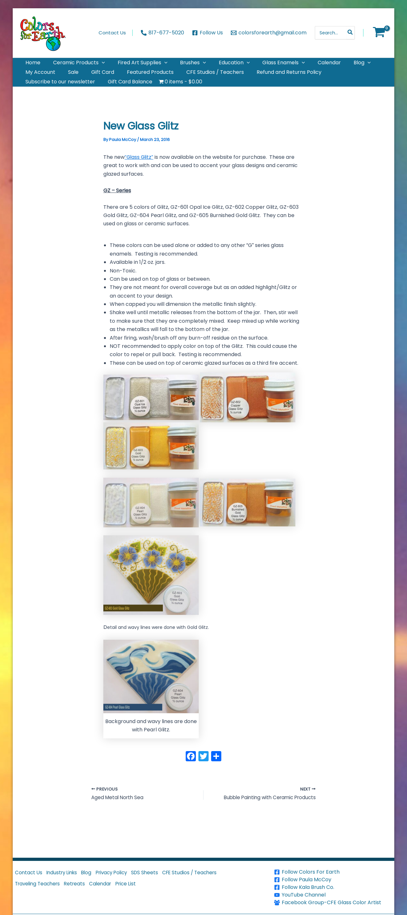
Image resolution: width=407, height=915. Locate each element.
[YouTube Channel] (333, 895)
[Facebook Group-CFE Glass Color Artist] (333, 902)
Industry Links (67, 874)
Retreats (82, 889)
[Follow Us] (207, 33)
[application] (94, 65)
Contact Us (30, 874)
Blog (95, 874)
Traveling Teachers (40, 889)
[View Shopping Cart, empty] (379, 33)
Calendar (110, 889)
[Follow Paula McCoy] (333, 880)
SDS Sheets (162, 874)
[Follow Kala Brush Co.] (333, 887)
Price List (139, 889)
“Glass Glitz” (140, 172)
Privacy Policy (124, 874)
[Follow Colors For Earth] (333, 872)
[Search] (350, 32)
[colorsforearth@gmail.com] (268, 33)
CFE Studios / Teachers (211, 874)
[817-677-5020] (162, 33)
